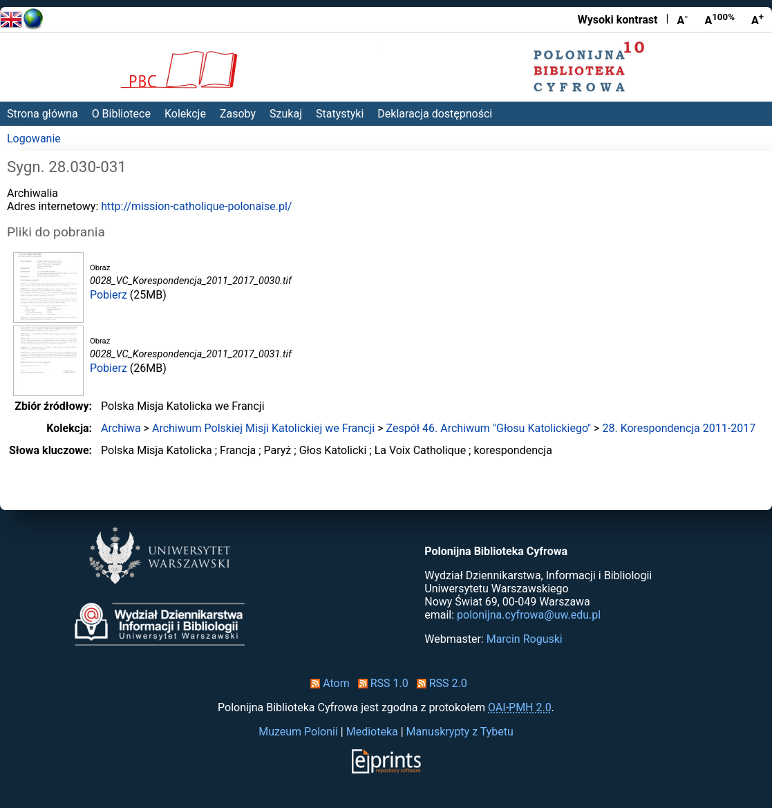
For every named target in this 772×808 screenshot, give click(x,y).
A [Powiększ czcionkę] (757, 19)
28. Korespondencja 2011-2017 (678, 428)
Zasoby (238, 113)
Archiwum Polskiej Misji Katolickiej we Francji (263, 428)
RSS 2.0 (439, 683)
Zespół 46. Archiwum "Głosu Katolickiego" (488, 428)
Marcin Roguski (525, 639)
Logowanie (34, 138)
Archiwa (121, 428)
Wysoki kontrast (618, 19)
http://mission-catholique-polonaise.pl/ (196, 206)
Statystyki (340, 113)
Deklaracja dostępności (434, 113)
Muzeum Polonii (298, 731)
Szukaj (286, 113)
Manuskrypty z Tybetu (460, 731)
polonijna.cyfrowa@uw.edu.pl (529, 614)
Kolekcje (185, 113)
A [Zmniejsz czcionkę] (682, 19)
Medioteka (372, 731)
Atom (327, 683)
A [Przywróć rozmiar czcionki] (719, 19)
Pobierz (108, 294)
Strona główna (42, 113)
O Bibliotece (121, 113)
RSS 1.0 (380, 683)
